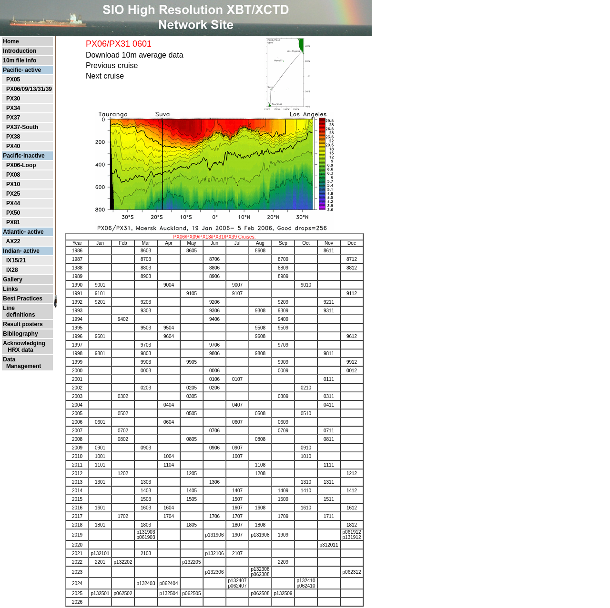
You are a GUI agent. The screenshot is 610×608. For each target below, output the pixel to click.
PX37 (13, 117)
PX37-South (22, 127)
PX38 (13, 136)
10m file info (19, 60)
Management (22, 366)
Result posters (22, 324)
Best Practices (22, 298)
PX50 (13, 212)
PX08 (13, 174)
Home (11, 41)
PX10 (13, 184)
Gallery (12, 279)
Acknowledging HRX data (24, 346)
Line (9, 308)
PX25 (13, 193)
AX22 (13, 241)
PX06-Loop (21, 165)
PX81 (13, 222)
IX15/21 (16, 260)
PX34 (13, 108)
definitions (19, 314)
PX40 (13, 146)
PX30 (13, 98)
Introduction (19, 51)
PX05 (13, 79)
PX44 (13, 203)
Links (10, 289)
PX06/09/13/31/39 (29, 89)
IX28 (12, 270)
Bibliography (20, 333)
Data (9, 359)
